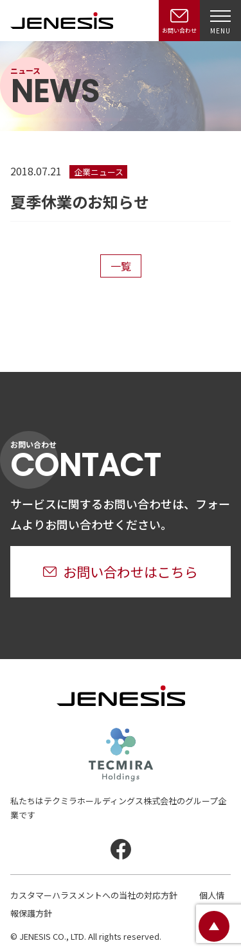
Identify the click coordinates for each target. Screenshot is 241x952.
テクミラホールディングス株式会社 (121, 755)
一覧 (121, 266)
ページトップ (214, 926)
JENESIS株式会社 (61, 21)
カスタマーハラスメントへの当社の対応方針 (93, 895)
